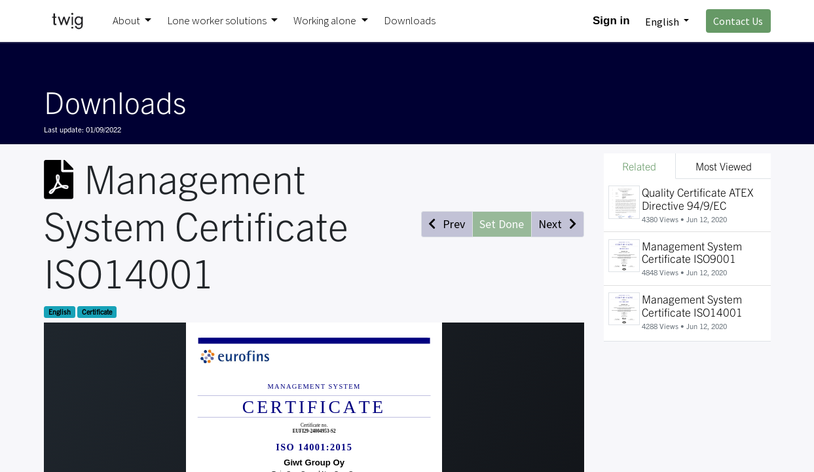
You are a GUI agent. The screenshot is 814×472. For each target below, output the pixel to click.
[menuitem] (409, 21)
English (59, 311)
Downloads (115, 101)
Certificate (97, 311)
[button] (447, 224)
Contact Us (738, 21)
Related (639, 165)
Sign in (611, 20)
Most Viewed (723, 165)
